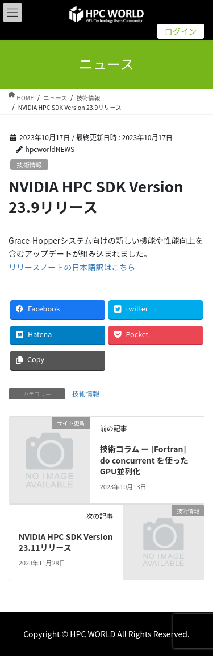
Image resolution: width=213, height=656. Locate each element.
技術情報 (29, 164)
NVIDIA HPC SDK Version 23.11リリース (66, 542)
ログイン (181, 31)
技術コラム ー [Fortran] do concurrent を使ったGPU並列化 (144, 460)
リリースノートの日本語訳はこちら (72, 267)
